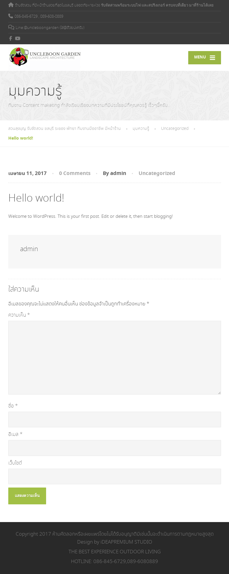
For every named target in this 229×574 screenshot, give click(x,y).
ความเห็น (19, 315)
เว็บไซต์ (15, 463)
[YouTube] (18, 38)
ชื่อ (13, 406)
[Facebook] (10, 38)
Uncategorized (157, 173)
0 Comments (74, 173)
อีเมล (15, 434)
